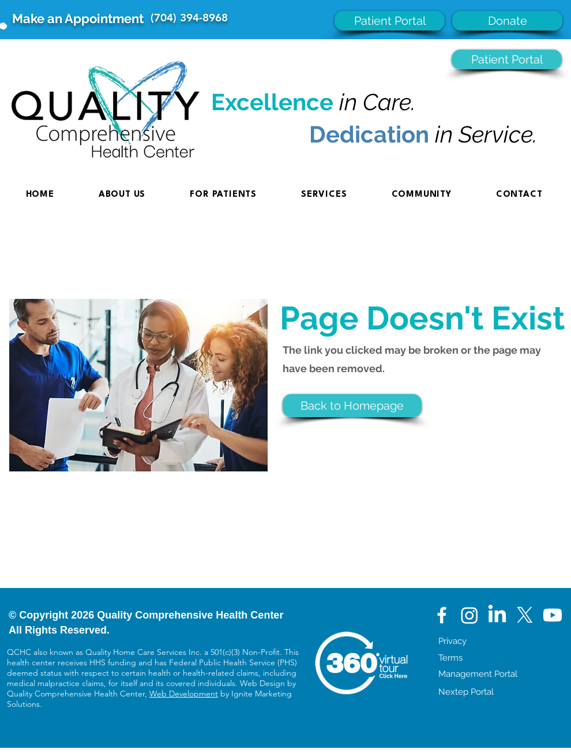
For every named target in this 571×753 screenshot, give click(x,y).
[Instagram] (469, 615)
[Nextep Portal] (504, 691)
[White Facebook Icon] (442, 615)
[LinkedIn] (497, 615)
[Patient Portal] (390, 21)
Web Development (183, 693)
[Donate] (507, 21)
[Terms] (504, 657)
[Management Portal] (504, 674)
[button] (352, 405)
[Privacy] (504, 641)
